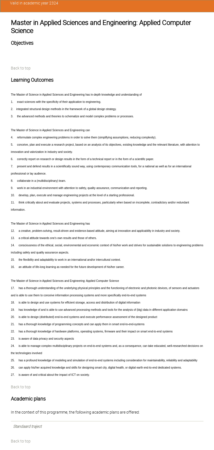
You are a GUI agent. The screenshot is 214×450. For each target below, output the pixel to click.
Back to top (21, 68)
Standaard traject (27, 426)
